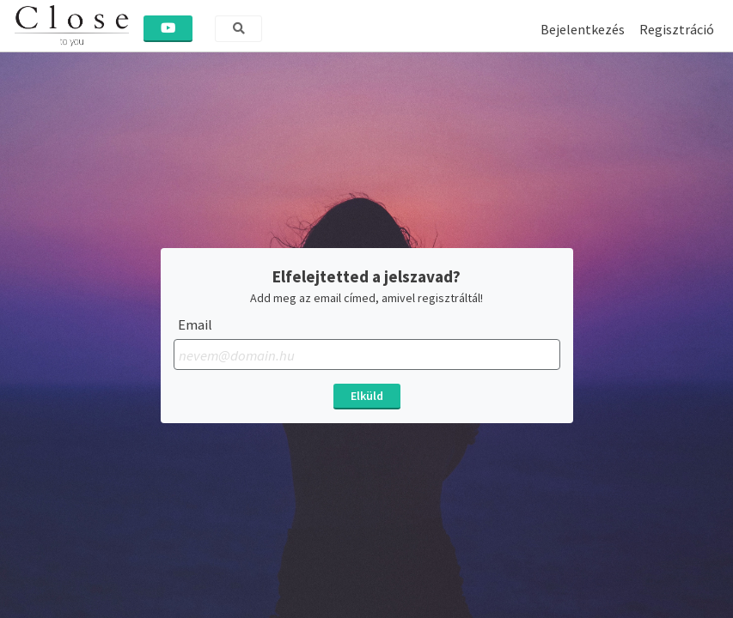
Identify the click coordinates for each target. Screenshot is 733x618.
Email (195, 325)
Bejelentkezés (583, 29)
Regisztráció (676, 29)
